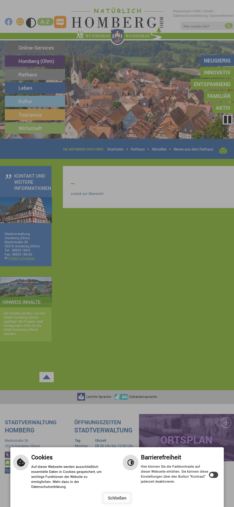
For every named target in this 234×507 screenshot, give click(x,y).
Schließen (117, 498)
